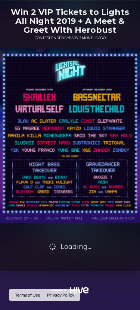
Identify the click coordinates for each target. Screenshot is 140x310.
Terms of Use (27, 295)
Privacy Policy (60, 295)
